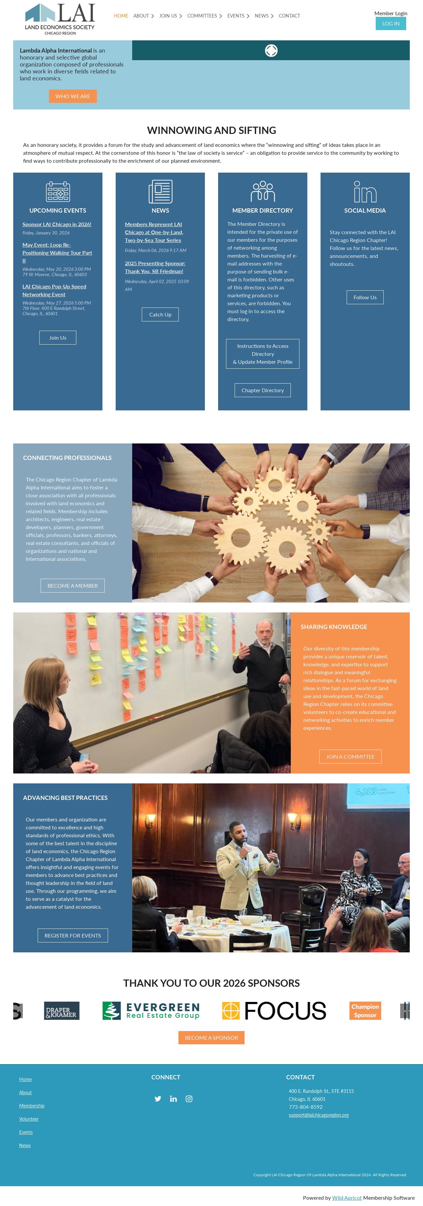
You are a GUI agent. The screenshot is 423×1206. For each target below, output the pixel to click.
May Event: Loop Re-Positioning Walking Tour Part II (57, 252)
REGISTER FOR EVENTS (73, 935)
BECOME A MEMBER (73, 585)
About (25, 1092)
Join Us (57, 337)
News (25, 1145)
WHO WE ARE (73, 96)
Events (26, 1132)
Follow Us (365, 297)
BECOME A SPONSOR (211, 1037)
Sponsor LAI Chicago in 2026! (57, 224)
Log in (391, 23)
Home (25, 1079)
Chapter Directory (263, 390)
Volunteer (29, 1119)
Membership (32, 1105)
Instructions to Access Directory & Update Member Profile (262, 354)
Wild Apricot (347, 1197)
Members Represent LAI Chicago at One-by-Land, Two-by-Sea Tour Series (154, 232)
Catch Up (160, 314)
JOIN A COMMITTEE (350, 756)
